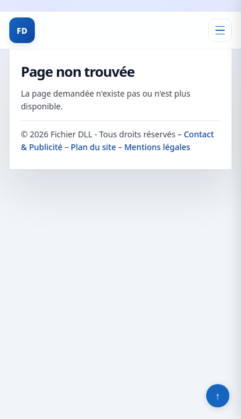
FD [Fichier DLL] (22, 30)
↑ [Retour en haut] (218, 396)
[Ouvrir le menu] (220, 30)
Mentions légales (157, 146)
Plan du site (93, 146)
